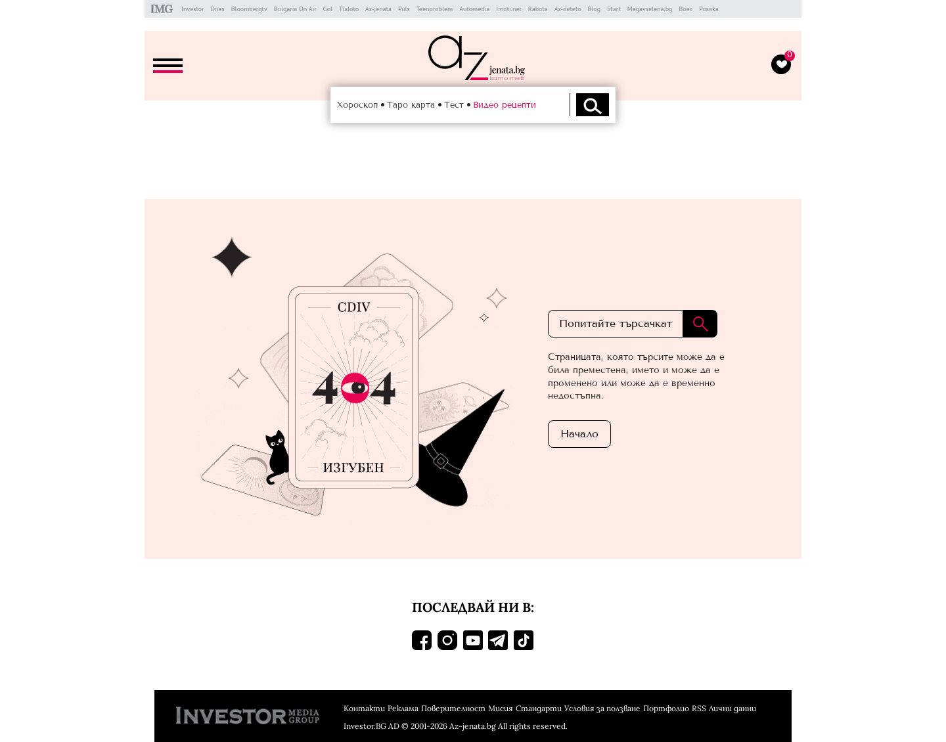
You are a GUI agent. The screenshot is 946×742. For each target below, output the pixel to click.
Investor (192, 9)
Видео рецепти (504, 105)
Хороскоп (357, 105)
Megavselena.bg (650, 9)
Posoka (709, 9)
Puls (404, 9)
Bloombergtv (249, 9)
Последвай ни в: (473, 607)
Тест (454, 105)
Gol (327, 9)
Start (614, 9)
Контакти (364, 708)
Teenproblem (435, 9)
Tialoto (349, 9)
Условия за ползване (602, 708)
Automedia (474, 9)
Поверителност (453, 708)
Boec (685, 9)
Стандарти (539, 708)
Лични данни (732, 708)
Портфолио (666, 708)
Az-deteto (567, 9)
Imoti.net (509, 9)
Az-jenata (378, 9)
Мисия (500, 708)
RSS (699, 708)
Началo (579, 433)
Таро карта (411, 105)
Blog (594, 9)
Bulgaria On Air (295, 9)
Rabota (538, 9)
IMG (164, 9)
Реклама (403, 708)
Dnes (217, 9)
